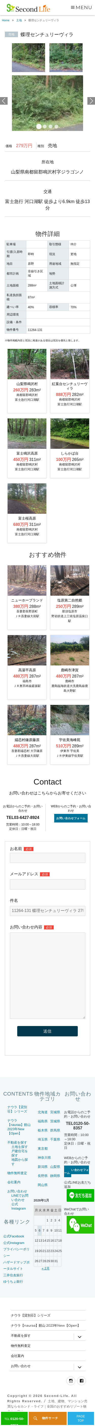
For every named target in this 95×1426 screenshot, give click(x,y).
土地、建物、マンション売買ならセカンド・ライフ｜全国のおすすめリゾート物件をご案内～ (47, 1406)
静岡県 (55, 1176)
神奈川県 (44, 1158)
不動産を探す (17, 1142)
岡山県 (43, 1185)
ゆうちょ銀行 (13, 1281)
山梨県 (55, 1167)
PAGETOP (81, 1418)
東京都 (43, 1148)
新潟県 (43, 1167)
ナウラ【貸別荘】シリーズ (30, 1315)
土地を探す (19, 1147)
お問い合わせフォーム (71, 818)
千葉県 (55, 1139)
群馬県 (55, 1130)
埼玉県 (43, 1139)
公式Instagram (13, 1243)
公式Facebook (13, 1236)
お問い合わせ (17, 1191)
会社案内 (14, 1182)
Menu (83, 7)
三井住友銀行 (13, 1275)
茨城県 (55, 1121)
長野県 (43, 1176)
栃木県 (43, 1130)
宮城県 (55, 1112)
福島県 (43, 1121)
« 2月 (46, 1268)
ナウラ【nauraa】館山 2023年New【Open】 (46, 1325)
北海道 (43, 1112)
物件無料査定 (17, 1173)
